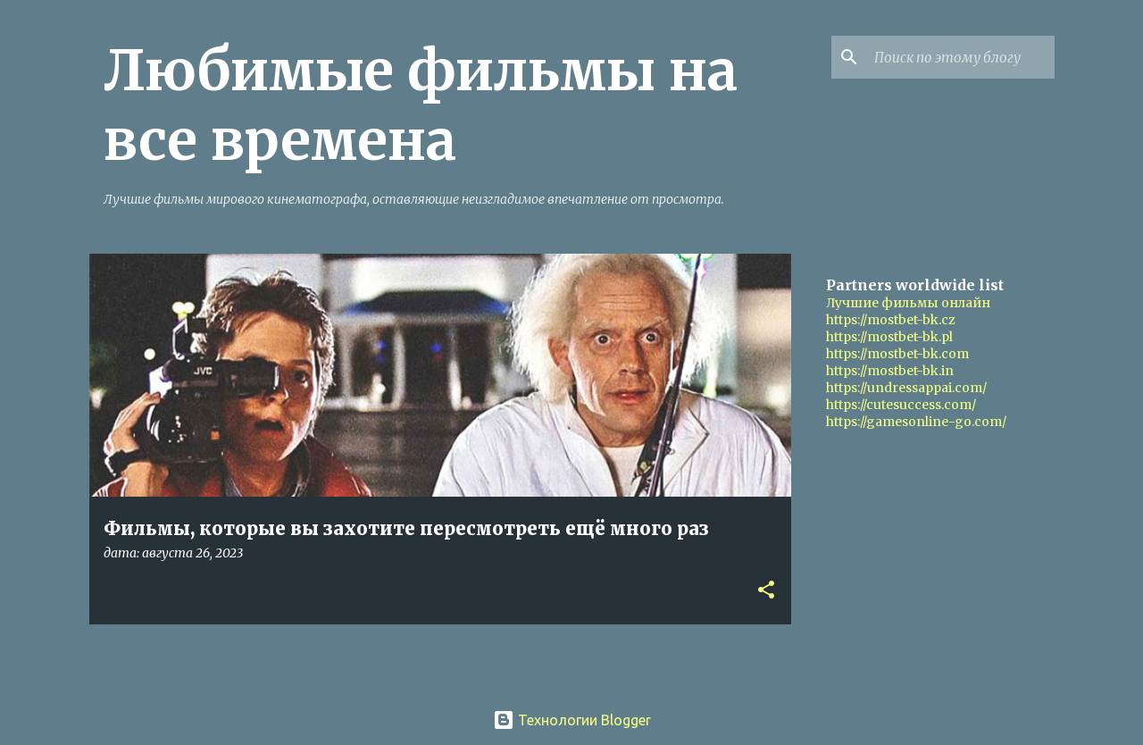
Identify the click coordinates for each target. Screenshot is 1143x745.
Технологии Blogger (572, 720)
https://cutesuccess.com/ (901, 405)
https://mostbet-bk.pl (889, 337)
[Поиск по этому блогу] (961, 57)
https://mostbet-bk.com (897, 354)
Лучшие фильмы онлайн (908, 303)
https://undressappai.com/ (906, 388)
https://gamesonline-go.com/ (916, 422)
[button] (766, 591)
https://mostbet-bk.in (890, 371)
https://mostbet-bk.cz (890, 320)
